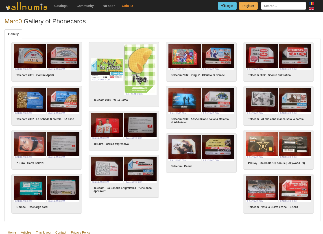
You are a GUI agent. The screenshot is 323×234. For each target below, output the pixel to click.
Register (248, 6)
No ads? (109, 6)
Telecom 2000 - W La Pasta (111, 100)
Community (86, 6)
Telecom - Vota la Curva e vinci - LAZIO (269, 206)
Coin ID (127, 6)
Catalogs (62, 6)
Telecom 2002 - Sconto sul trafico (269, 75)
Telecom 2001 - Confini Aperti (35, 75)
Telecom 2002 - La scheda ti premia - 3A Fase (45, 118)
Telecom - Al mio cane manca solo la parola (271, 118)
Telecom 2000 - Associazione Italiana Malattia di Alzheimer (195, 120)
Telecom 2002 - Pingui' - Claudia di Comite (198, 75)
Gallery (13, 34)
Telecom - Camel (185, 165)
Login (227, 6)
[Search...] (283, 6)
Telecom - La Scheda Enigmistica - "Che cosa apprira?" (123, 188)
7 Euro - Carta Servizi (30, 162)
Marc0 (13, 21)
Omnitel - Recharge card (32, 206)
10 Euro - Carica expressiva (119, 142)
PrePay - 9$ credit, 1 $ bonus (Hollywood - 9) (272, 162)
